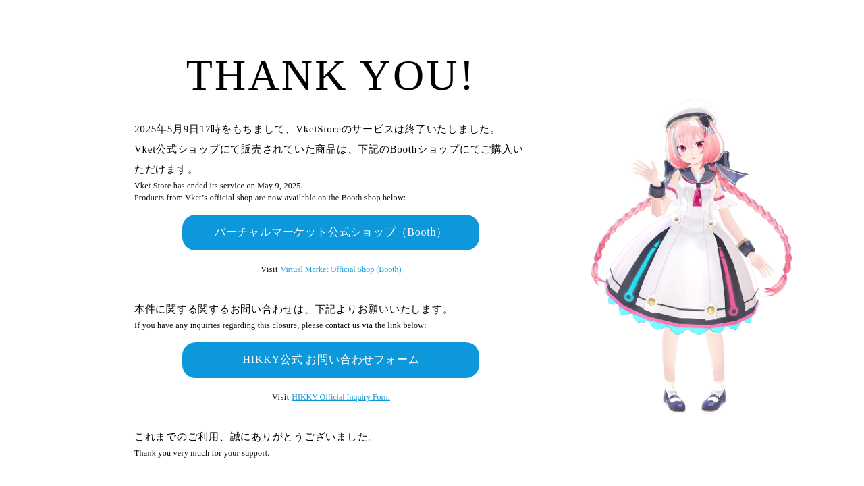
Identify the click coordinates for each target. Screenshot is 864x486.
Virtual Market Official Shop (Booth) (341, 269)
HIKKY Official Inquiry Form (341, 397)
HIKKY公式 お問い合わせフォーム (330, 359)
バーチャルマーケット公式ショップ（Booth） (331, 232)
